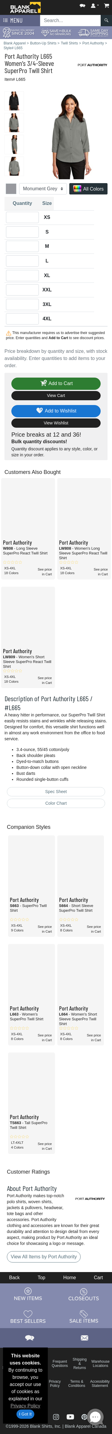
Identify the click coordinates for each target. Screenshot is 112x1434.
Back (14, 1277)
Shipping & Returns (80, 1363)
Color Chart (56, 803)
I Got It (25, 1414)
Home (69, 1277)
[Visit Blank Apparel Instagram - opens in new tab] (57, 1416)
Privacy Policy (25, 1405)
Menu (12, 20)
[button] (82, 4)
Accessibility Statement (100, 1383)
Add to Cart (56, 384)
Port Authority (21, 56)
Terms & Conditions (76, 1383)
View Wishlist (56, 423)
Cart (98, 1277)
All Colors (88, 189)
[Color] (43, 188)
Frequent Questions (60, 1363)
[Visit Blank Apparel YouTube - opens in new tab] (71, 1416)
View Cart (56, 395)
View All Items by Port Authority (44, 1256)
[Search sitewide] (70, 20)
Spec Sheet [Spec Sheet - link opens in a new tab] (56, 791)
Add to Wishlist (56, 411)
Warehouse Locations (100, 1363)
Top (41, 1277)
